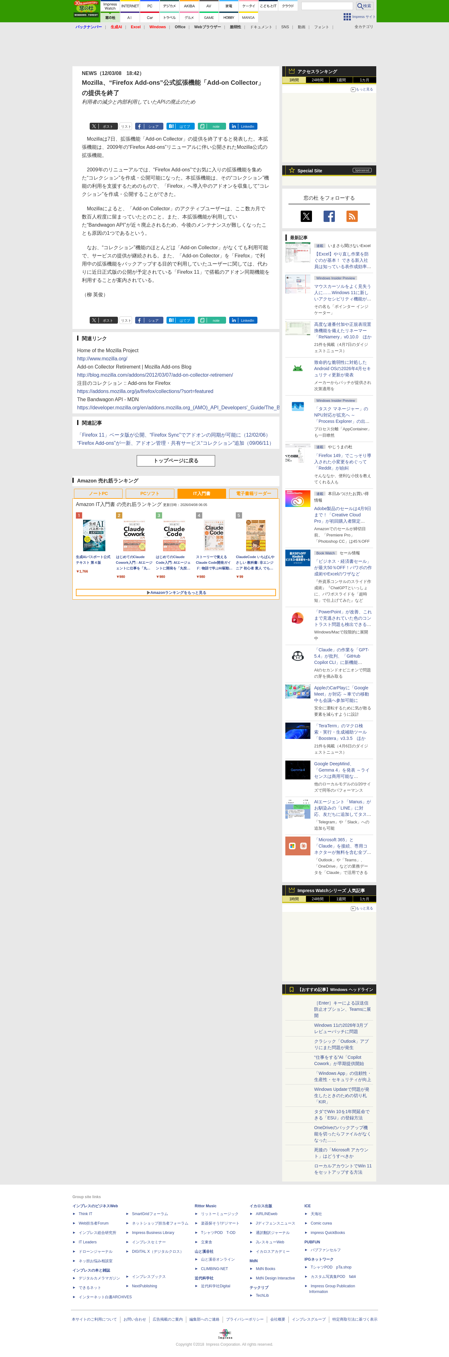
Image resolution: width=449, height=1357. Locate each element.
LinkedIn (247, 126)
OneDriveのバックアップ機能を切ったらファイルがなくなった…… (342, 1134)
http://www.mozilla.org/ (102, 358)
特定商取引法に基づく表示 (355, 1319)
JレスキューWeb (270, 1242)
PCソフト (150, 493)
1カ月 (365, 80)
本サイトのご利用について (94, 1319)
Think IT (85, 1214)
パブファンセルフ (326, 1250)
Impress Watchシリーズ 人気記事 (331, 890)
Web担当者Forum (93, 1223)
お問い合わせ (135, 1319)
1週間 (341, 80)
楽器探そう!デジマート (220, 1223)
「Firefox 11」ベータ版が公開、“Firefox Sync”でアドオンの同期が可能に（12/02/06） (174, 435)
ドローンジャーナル (96, 1251)
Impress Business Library (153, 1232)
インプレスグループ (309, 1319)
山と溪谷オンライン (218, 1259)
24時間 (317, 80)
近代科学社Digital (215, 1286)
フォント (321, 27)
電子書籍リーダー (253, 493)
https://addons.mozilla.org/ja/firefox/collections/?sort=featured (145, 391)
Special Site (310, 170)
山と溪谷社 (204, 1251)
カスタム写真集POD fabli (333, 1276)
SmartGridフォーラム (150, 1214)
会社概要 (277, 1319)
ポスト (108, 126)
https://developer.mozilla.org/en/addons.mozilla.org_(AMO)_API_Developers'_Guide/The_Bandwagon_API (195, 407)
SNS (285, 27)
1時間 (294, 80)
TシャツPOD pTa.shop (331, 1267)
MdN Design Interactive (275, 1278)
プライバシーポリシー (245, 1319)
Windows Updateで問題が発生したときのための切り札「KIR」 (341, 1095)
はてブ (185, 126)
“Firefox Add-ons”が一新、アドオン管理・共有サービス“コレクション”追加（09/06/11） (175, 443)
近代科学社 (204, 1278)
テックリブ (259, 1287)
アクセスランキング (317, 71)
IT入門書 (201, 493)
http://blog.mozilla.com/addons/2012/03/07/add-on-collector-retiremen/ (155, 375)
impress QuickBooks (328, 1232)
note (216, 126)
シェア (153, 126)
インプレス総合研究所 (97, 1232)
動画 (301, 27)
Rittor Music (205, 1206)
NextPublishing (144, 1286)
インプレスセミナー (149, 1242)
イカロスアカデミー (273, 1251)
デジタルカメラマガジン (99, 1278)
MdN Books (265, 1269)
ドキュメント (261, 27)
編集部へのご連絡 (204, 1319)
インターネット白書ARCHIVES (105, 1297)
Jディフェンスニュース (275, 1223)
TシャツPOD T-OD (218, 1232)
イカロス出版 (261, 1206)
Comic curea (321, 1223)
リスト (126, 126)
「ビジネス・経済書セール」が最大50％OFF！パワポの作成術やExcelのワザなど (343, 567)
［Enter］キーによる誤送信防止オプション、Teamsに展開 (342, 1009)
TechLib (262, 1295)
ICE (307, 1206)
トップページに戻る (175, 460)
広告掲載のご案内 (168, 1319)
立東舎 (206, 1242)
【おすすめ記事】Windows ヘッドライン (335, 990)
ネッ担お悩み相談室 (96, 1261)
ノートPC (98, 493)
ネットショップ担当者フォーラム (160, 1223)
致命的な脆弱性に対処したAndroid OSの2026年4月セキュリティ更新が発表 (342, 368)
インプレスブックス (149, 1276)
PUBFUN (312, 1242)
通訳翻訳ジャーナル (273, 1232)
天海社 (316, 1214)
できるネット (90, 1287)
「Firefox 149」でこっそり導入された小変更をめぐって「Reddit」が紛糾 (342, 462)
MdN (254, 1261)
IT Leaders (88, 1242)
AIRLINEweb (266, 1214)
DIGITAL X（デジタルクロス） (158, 1251)
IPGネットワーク (319, 1259)
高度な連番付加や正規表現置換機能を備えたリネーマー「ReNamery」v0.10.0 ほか (343, 330)
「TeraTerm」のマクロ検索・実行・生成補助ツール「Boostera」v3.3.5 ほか (340, 732)
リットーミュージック (220, 1214)
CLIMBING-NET (214, 1269)
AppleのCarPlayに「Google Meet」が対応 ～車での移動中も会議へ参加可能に (341, 694)
